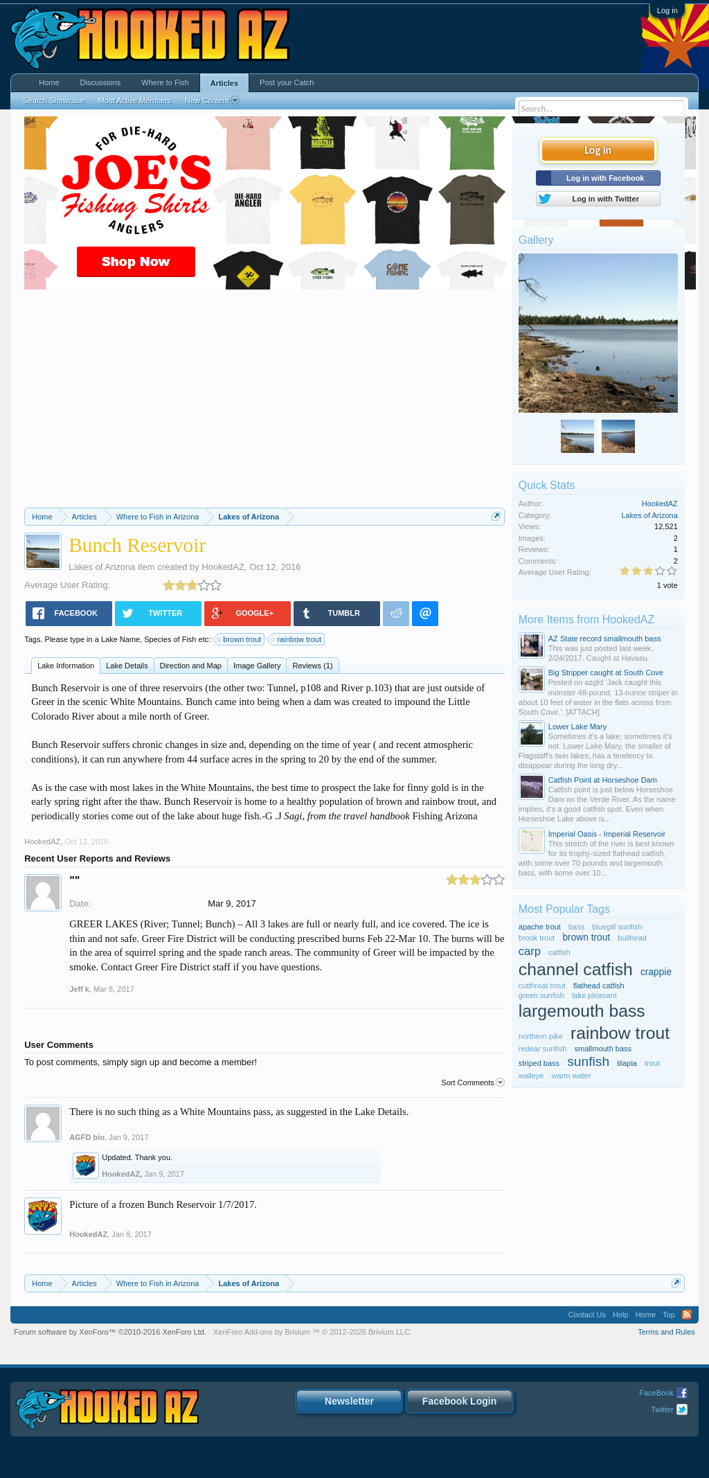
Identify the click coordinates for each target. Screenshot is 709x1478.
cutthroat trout (542, 985)
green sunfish (541, 995)
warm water (571, 1075)
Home (49, 82)
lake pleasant (594, 995)
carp (530, 951)
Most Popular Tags (564, 909)
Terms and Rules (666, 1332)
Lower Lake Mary (577, 726)
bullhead (632, 938)
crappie (656, 972)
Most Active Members (134, 100)
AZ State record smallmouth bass (604, 638)
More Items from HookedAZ (587, 619)
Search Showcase (53, 100)
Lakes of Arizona (102, 567)
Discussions (100, 82)
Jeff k (79, 989)
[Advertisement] (264, 404)
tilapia (627, 1063)
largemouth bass (582, 1010)
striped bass (539, 1063)
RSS (687, 1314)
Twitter (662, 1409)
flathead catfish (599, 985)
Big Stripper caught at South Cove (605, 672)
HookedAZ (222, 567)
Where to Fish (164, 82)
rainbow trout (297, 639)
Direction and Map (191, 665)
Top (669, 1314)
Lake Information (65, 665)
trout (652, 1063)
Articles (224, 83)
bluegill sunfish (617, 927)
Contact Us (587, 1314)
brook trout (537, 938)
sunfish (588, 1061)
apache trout (540, 927)
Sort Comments (472, 1082)
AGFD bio (87, 1137)
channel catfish (576, 969)
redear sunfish (543, 1048)
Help (621, 1314)
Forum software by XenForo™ (110, 1332)
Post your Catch (287, 82)
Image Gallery (256, 665)
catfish (559, 952)
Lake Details (127, 665)
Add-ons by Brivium (312, 1332)
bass (576, 927)
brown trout (240, 639)
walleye (531, 1075)
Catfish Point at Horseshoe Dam (602, 780)
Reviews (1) (312, 665)
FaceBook (656, 1393)
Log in (667, 10)
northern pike (541, 1036)
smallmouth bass (603, 1048)
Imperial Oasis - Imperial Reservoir (606, 834)
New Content (212, 100)
